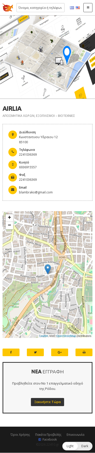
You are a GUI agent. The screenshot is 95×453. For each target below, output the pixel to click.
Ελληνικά (72, 8)
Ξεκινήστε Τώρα (47, 402)
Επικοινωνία (75, 434)
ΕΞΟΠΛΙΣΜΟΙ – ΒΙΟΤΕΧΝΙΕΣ (55, 116)
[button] (77, 446)
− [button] (9, 225)
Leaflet (44, 335)
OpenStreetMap (66, 335)
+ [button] (9, 218)
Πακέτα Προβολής (48, 434)
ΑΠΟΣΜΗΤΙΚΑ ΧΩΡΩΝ (18, 116)
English (78, 8)
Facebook (50, 439)
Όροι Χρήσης (20, 434)
